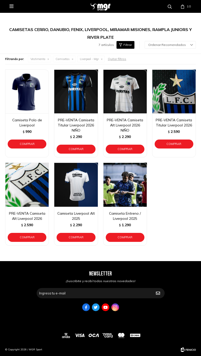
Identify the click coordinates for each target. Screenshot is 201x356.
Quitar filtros (117, 59)
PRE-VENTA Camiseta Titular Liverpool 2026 (174, 122)
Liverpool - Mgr (89, 59)
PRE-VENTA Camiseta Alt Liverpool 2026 (27, 216)
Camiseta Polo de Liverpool (27, 122)
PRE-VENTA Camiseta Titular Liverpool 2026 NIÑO (76, 125)
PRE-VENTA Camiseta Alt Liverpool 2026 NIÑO (125, 125)
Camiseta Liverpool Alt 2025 (76, 216)
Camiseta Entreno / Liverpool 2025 (125, 216)
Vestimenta (37, 59)
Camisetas (63, 59)
